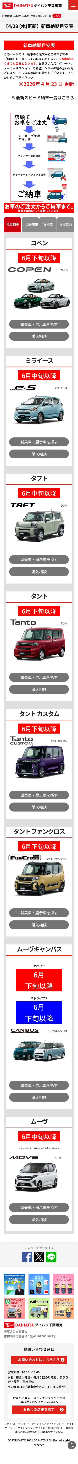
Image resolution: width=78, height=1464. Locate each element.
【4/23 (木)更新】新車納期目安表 (38, 26)
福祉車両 (65, 224)
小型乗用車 (30, 224)
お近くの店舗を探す (39, 1409)
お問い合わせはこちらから (39, 1359)
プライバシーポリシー (16, 1423)
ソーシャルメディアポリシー (48, 1423)
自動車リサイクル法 (51, 1431)
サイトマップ (25, 1428)
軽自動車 (12, 224)
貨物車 (48, 224)
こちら (56, 15)
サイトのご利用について (49, 1428)
